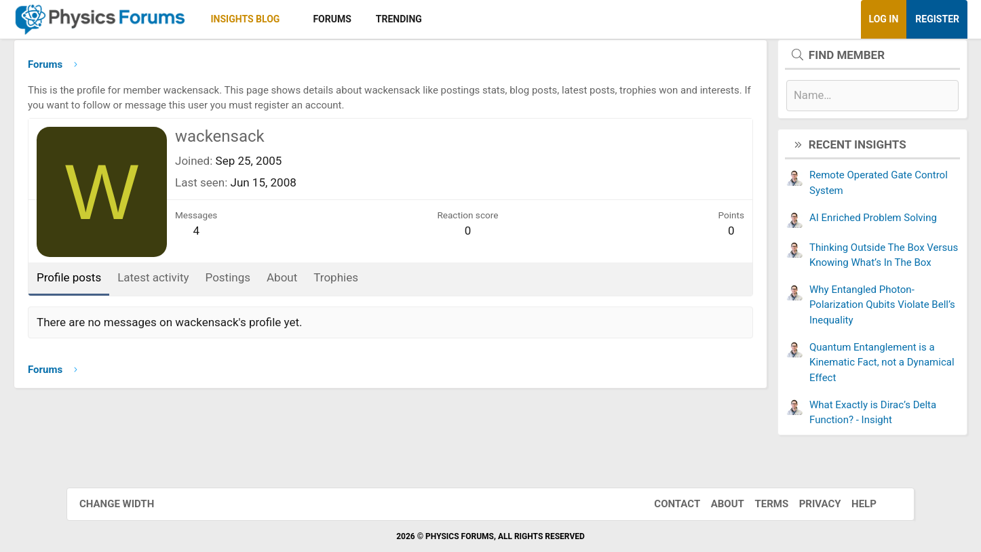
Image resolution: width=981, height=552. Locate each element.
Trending (465, 19)
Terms (758, 504)
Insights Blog (312, 19)
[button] (358, 19)
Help (850, 504)
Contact (663, 504)
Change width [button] (130, 504)
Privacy (807, 504)
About (714, 504)
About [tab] (348, 283)
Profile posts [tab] (135, 283)
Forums (398, 19)
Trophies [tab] (402, 283)
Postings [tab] (295, 283)
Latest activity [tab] (219, 283)
